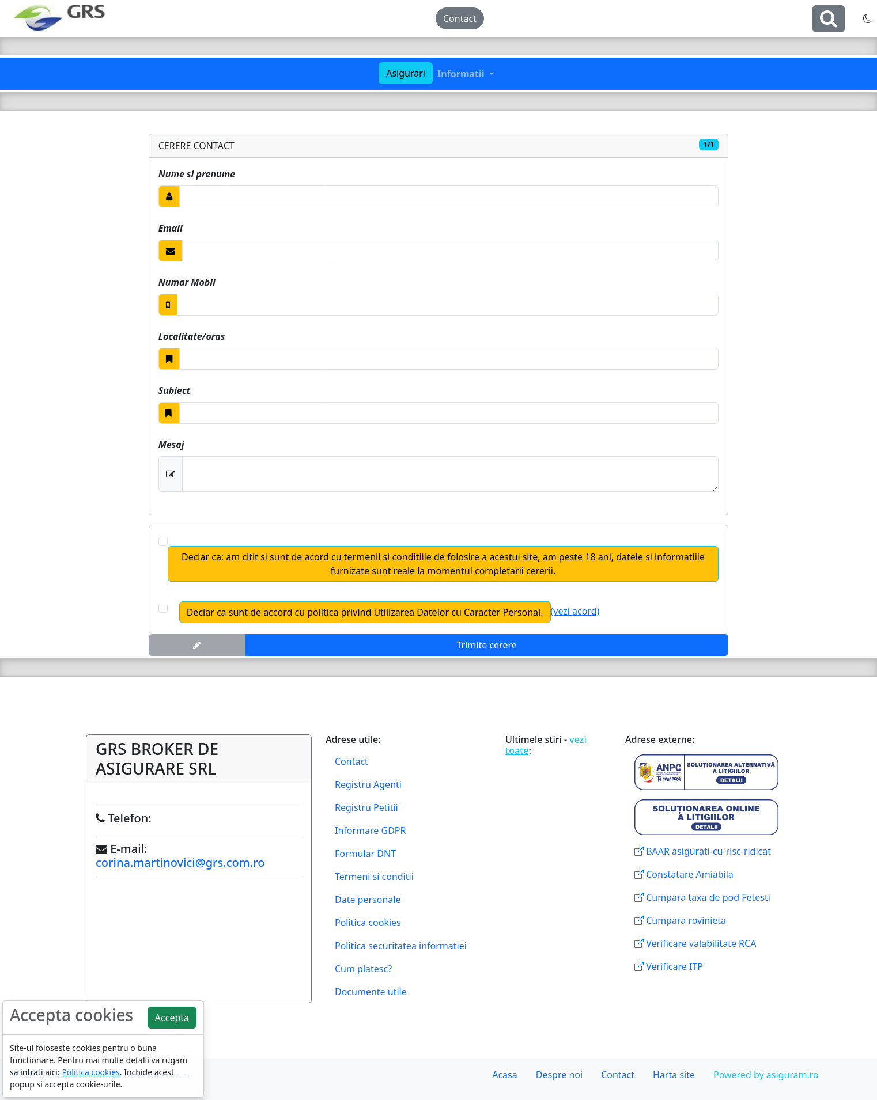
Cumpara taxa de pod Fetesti (702, 897)
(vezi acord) (575, 611)
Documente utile (371, 991)
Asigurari (405, 73)
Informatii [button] (462, 73)
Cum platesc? (363, 968)
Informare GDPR (370, 830)
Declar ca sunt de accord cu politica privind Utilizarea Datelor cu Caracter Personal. (365, 612)
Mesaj (171, 444)
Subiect (174, 390)
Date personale (367, 899)
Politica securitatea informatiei (401, 945)
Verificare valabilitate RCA (695, 943)
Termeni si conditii (374, 876)
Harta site (674, 1074)
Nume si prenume (196, 174)
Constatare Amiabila (684, 874)
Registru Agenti (368, 784)
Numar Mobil (187, 282)
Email (170, 228)
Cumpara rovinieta (680, 920)
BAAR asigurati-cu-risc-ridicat (702, 851)
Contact (460, 18)
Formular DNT (365, 853)
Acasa (504, 1074)
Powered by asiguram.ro (766, 1074)
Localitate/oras (191, 336)
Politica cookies (368, 922)
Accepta (172, 1017)
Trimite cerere (487, 645)
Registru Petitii (366, 807)
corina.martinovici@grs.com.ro (180, 862)
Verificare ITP (668, 966)
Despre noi (559, 1074)
